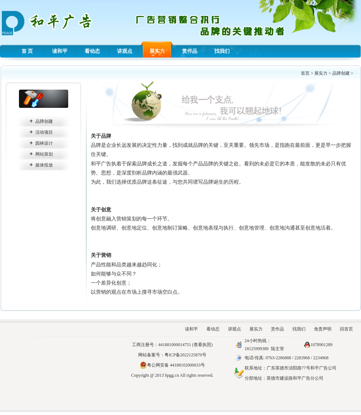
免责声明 (322, 329)
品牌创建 (341, 73)
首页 (305, 73)
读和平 (59, 51)
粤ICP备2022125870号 (185, 354)
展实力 (157, 51)
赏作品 (189, 51)
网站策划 (44, 154)
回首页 (346, 329)
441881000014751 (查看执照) (185, 344)
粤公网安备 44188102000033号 (172, 365)
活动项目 (44, 132)
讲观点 (124, 51)
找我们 (222, 51)
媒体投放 (44, 165)
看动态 (92, 51)
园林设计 (44, 143)
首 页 (27, 51)
